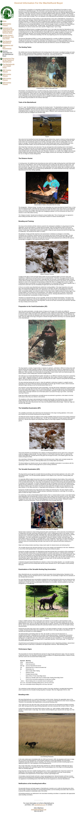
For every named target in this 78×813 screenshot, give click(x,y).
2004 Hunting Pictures (7, 83)
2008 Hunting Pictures (7, 24)
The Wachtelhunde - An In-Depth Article (8, 66)
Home (4, 21)
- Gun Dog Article (8, 37)
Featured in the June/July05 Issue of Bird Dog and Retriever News (8, 30)
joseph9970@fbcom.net (38, 809)
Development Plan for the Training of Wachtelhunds (8, 60)
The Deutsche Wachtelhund (7, 42)
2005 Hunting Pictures (7, 79)
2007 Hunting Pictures (7, 70)
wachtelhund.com (39, 805)
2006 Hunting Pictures (7, 75)
